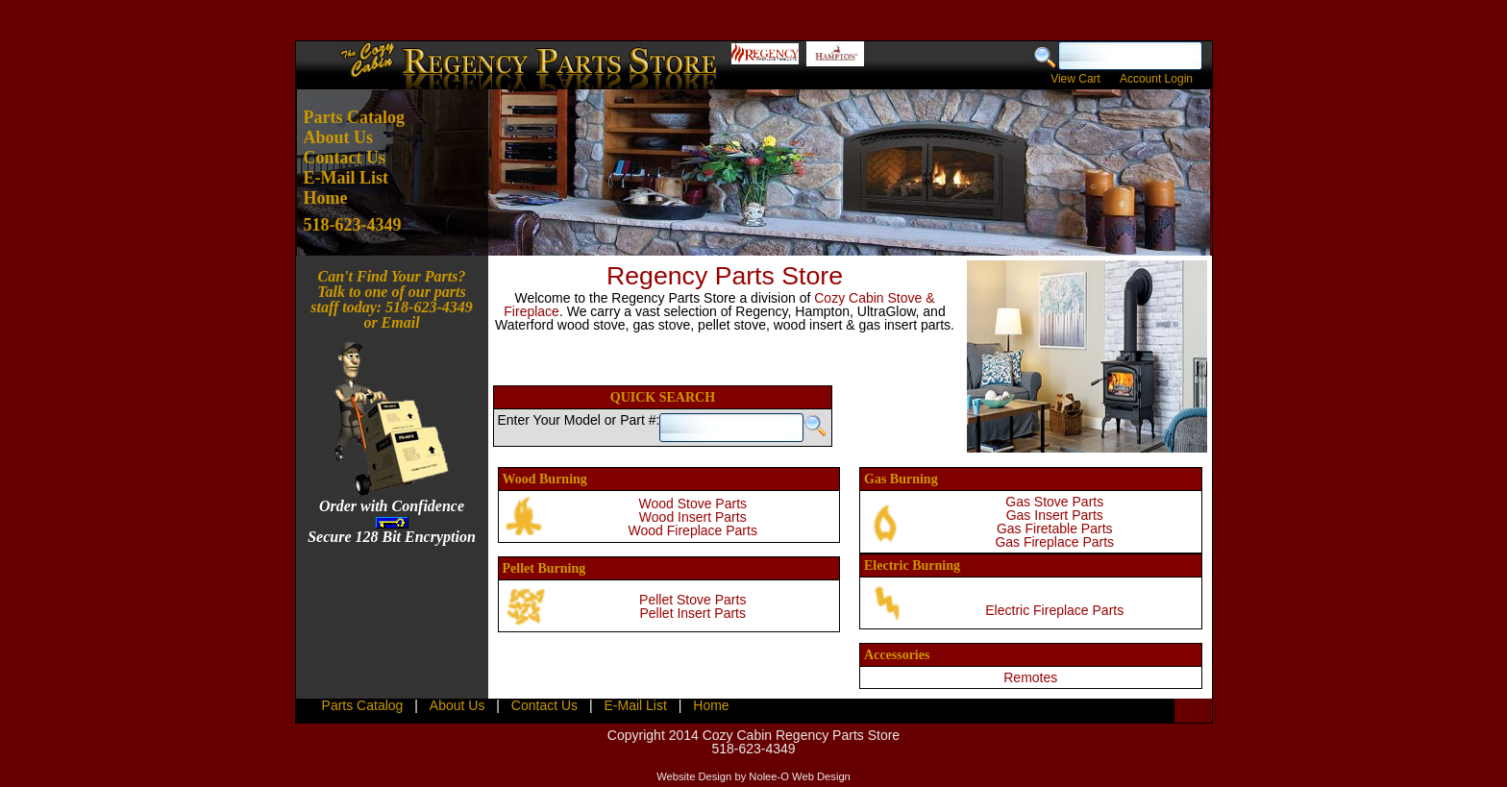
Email (401, 322)
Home (326, 198)
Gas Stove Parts (1054, 501)
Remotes (1030, 677)
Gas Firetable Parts (1055, 528)
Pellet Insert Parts (693, 613)
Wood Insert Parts (693, 517)
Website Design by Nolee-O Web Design (753, 776)
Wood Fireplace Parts (693, 530)
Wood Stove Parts (692, 503)
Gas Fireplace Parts (1054, 542)
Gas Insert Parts (1054, 515)
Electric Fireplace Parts (1054, 610)
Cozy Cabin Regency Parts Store (801, 735)
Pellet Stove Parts (692, 599)
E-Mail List (346, 177)
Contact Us (345, 157)
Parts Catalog (354, 117)
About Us (339, 137)
